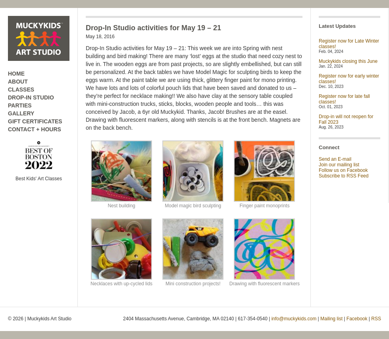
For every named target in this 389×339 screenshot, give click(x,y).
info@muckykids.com (294, 318)
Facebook (357, 318)
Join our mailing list (339, 165)
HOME (16, 73)
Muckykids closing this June (348, 61)
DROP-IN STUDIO (31, 97)
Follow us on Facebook (343, 170)
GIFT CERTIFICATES (35, 121)
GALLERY (21, 113)
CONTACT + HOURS (34, 129)
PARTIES (20, 105)
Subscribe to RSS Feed (343, 176)
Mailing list (331, 318)
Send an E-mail (335, 159)
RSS (376, 318)
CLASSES (21, 89)
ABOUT (18, 81)
